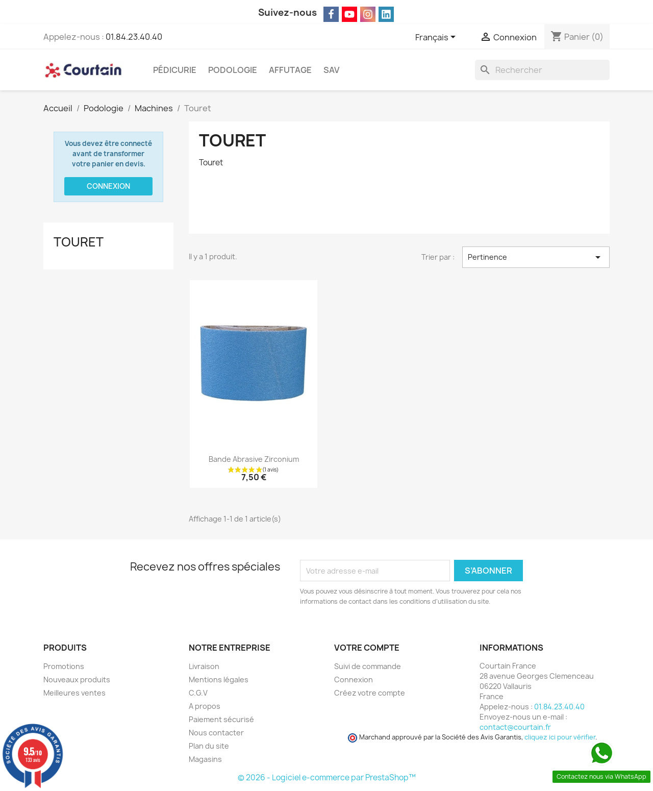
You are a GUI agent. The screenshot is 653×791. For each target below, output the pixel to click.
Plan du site (209, 746)
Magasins (205, 759)
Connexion (108, 186)
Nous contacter (216, 732)
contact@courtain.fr (515, 727)
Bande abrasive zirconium (254, 459)
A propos (204, 706)
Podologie (232, 70)
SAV (331, 70)
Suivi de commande (367, 666)
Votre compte (366, 647)
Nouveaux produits (76, 679)
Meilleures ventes (74, 693)
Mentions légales (218, 679)
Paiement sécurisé (221, 719)
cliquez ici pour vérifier (559, 737)
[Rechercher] (542, 70)
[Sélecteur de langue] (437, 38)
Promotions (63, 666)
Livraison (204, 666)
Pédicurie (174, 70)
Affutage (290, 70)
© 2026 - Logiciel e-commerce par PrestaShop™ (327, 777)
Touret (79, 242)
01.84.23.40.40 (134, 36)
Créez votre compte (369, 693)
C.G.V (198, 693)
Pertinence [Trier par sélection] (536, 257)
